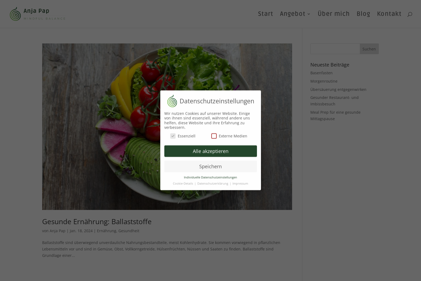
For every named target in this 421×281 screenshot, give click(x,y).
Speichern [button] (210, 164)
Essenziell (182, 133)
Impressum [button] (240, 181)
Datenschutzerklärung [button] (213, 181)
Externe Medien (229, 133)
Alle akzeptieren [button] (210, 149)
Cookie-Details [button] (183, 181)
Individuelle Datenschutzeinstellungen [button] (210, 175)
